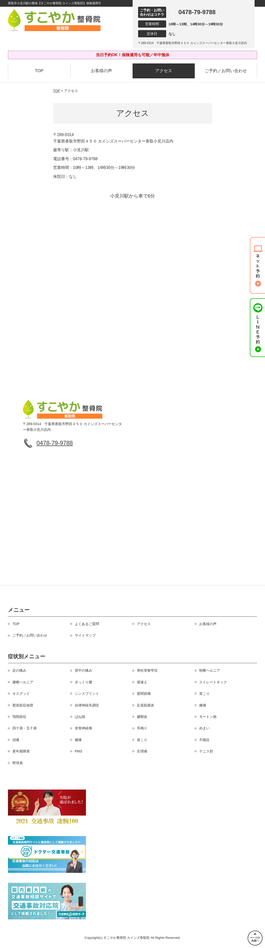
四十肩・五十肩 (24, 728)
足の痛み (19, 670)
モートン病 (208, 717)
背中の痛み (83, 670)
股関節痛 (144, 694)
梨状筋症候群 (22, 705)
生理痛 (142, 751)
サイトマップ (85, 635)
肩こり (142, 740)
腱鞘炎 (142, 717)
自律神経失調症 (87, 705)
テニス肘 (206, 751)
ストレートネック (213, 682)
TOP (39, 70)
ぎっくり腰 (83, 682)
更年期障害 (21, 751)
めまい (204, 728)
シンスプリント (87, 694)
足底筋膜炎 (145, 705)
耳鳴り (142, 728)
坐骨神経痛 (83, 728)
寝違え (142, 682)
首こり (204, 694)
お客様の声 (101, 70)
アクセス (163, 70)
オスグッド (21, 694)
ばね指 (80, 717)
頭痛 (15, 740)
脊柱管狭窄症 (147, 670)
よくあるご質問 (87, 624)
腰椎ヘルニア (22, 682)
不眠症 (204, 740)
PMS (78, 751)
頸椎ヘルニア (209, 670)
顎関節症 (19, 717)
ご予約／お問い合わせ (226, 70)
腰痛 (78, 740)
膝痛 (202, 705)
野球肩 (17, 763)
